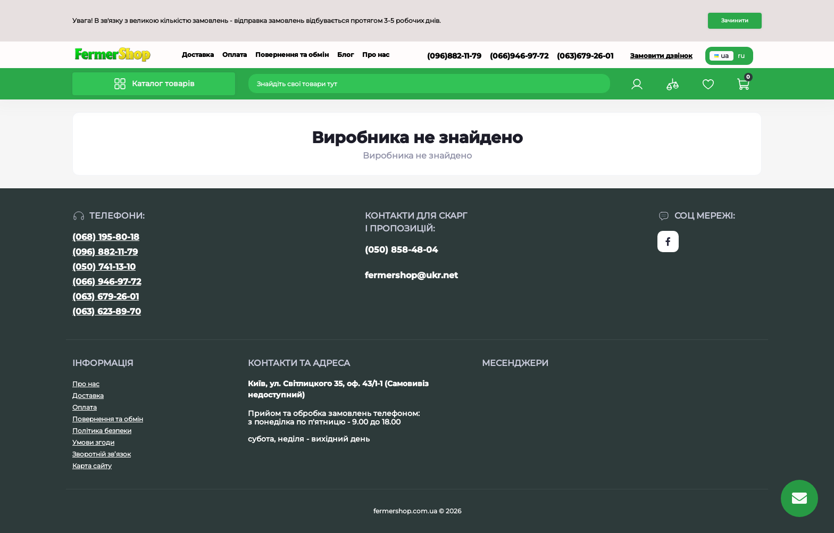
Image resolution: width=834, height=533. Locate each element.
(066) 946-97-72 (106, 282)
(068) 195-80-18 (105, 237)
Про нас (375, 55)
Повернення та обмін (292, 55)
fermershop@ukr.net (411, 275)
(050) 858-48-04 (401, 250)
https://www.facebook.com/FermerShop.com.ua (668, 241)
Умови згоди (93, 442)
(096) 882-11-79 (105, 252)
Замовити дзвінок (661, 56)
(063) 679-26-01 (105, 297)
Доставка (198, 55)
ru (741, 56)
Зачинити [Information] (734, 20)
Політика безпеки (101, 431)
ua (721, 56)
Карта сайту (92, 466)
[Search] (604, 83)
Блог (345, 55)
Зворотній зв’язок (101, 454)
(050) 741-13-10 (104, 267)
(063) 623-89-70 (106, 311)
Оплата (234, 55)
